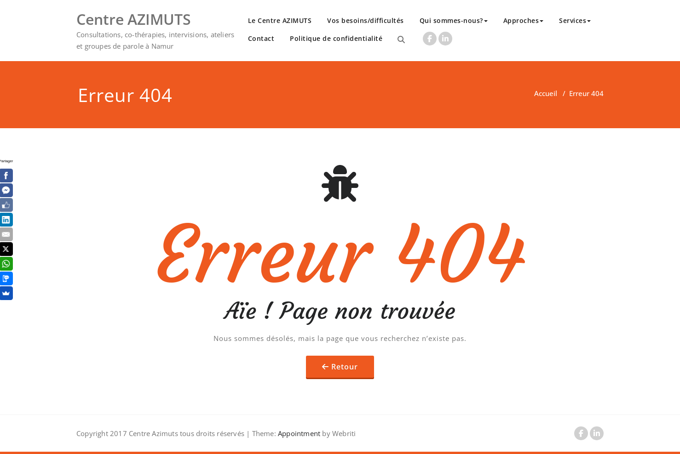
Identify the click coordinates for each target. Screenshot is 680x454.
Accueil (545, 93)
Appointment (298, 433)
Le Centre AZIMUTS (280, 20)
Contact (261, 38)
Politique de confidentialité (336, 38)
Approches (523, 20)
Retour (344, 367)
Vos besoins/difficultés (365, 20)
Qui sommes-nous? (454, 20)
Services (575, 20)
